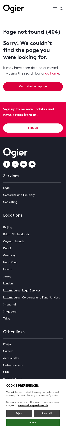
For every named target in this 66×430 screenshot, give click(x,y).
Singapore (10, 311)
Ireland (7, 269)
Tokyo (6, 318)
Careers (8, 351)
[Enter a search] (61, 8)
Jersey (7, 276)
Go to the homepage (33, 86)
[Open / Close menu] (55, 8)
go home (52, 73)
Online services (13, 365)
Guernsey (9, 255)
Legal (6, 188)
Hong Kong (10, 262)
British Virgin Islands (16, 234)
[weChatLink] (32, 164)
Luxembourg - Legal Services (21, 290)
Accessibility (11, 358)
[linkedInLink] (23, 164)
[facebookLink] (6, 164)
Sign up (33, 128)
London (8, 283)
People (7, 344)
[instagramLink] (15, 164)
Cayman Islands (13, 241)
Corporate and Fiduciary (19, 195)
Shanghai (9, 304)
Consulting (10, 202)
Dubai (7, 248)
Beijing (7, 227)
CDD (6, 372)
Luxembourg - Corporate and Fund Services (31, 297)
